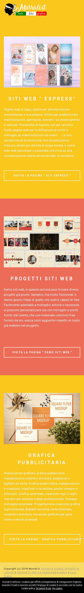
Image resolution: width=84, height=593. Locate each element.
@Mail (63, 572)
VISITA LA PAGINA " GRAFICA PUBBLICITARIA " (44, 539)
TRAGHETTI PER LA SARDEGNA (37, 572)
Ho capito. (57, 588)
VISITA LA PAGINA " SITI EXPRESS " (42, 175)
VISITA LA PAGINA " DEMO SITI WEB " (42, 352)
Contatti (46, 568)
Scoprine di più (43, 588)
